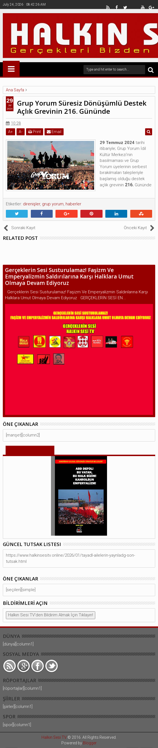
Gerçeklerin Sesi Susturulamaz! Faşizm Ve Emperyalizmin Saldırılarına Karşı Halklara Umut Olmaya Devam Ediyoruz (69, 276)
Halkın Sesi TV (54, 737)
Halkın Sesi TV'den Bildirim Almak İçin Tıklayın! (50, 614)
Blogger (90, 743)
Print (34, 131)
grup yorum (53, 203)
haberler (73, 203)
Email (54, 131)
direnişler (31, 203)
